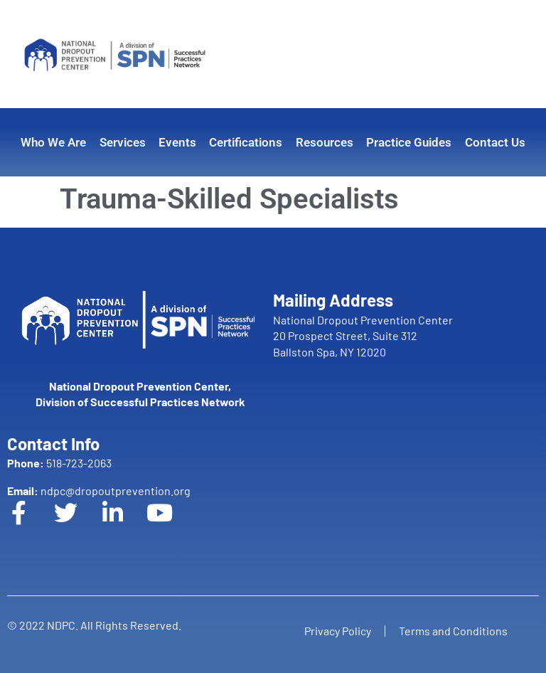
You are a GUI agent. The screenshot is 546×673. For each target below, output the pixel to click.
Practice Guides (408, 142)
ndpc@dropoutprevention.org (99, 490)
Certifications (245, 142)
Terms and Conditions (454, 630)
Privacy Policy (337, 630)
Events (177, 142)
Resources (324, 142)
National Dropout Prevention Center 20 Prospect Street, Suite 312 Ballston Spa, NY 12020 (363, 336)
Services (123, 142)
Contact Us (495, 142)
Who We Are (53, 142)
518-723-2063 (59, 463)
